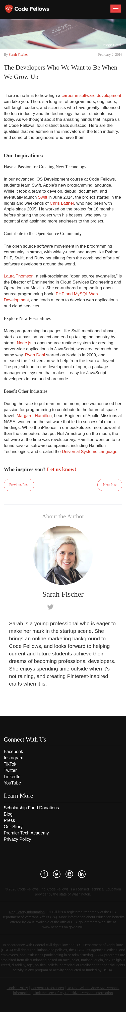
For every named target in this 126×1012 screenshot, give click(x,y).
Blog (8, 814)
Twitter (10, 770)
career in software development (91, 95)
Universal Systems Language (89, 451)
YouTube (12, 782)
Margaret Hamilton (34, 415)
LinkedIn (12, 776)
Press (9, 820)
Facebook (13, 751)
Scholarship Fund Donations (31, 807)
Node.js (24, 343)
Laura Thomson (19, 276)
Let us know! (61, 469)
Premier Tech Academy (26, 832)
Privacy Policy (17, 839)
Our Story (13, 826)
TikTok (10, 764)
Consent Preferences (47, 988)
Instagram (13, 757)
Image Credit (112, 45)
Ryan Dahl (35, 355)
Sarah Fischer (18, 55)
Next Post (110, 485)
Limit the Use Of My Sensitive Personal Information (73, 993)
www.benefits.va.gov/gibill (62, 927)
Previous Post (19, 485)
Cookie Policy (17, 988)
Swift (42, 197)
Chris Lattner (62, 203)
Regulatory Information (27, 912)
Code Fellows (27, 9)
